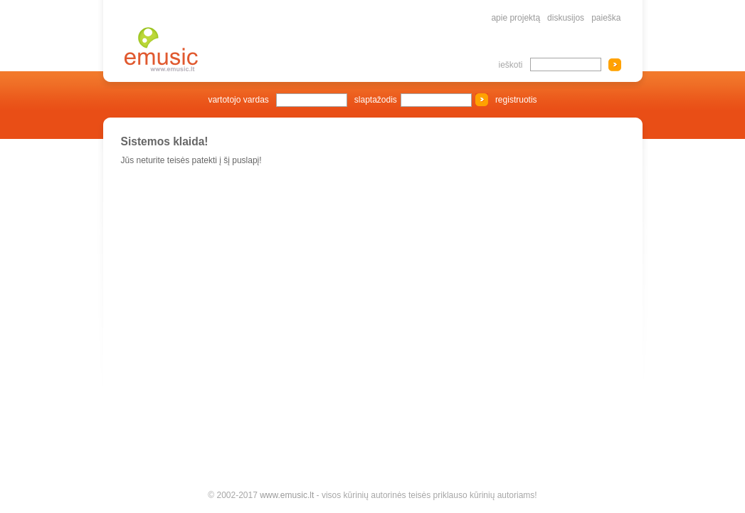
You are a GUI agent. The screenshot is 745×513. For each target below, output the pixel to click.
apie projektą (515, 18)
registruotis (516, 100)
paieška (605, 18)
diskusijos (565, 18)
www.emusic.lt (287, 495)
